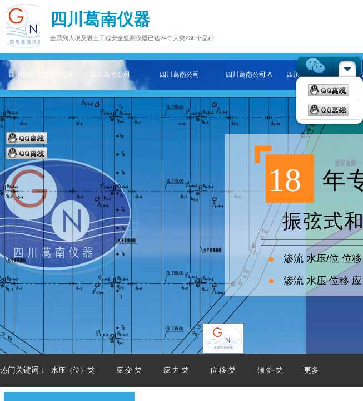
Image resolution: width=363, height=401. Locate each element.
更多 (311, 370)
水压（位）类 (73, 370)
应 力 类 (176, 370)
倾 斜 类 (270, 370)
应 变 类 (129, 370)
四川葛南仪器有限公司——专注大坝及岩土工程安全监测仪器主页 (40, 75)
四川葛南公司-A (249, 75)
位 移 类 (223, 370)
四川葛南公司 (110, 75)
